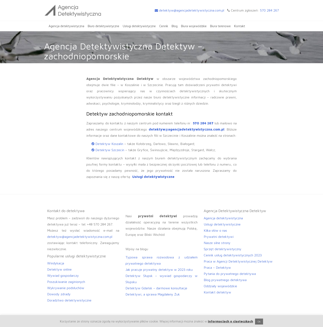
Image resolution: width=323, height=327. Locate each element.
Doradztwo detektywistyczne (69, 300)
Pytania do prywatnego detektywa (230, 274)
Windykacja (55, 263)
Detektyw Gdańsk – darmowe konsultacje (156, 288)
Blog (175, 26)
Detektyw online (59, 269)
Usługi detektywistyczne (139, 26)
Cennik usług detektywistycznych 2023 (233, 255)
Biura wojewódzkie (194, 26)
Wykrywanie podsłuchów (65, 288)
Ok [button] (259, 321)
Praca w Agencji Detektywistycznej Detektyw (238, 261)
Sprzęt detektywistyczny (222, 249)
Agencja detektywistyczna (66, 26)
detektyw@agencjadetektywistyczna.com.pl (189, 10)
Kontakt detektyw (217, 292)
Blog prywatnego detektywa (225, 280)
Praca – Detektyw (217, 267)
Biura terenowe (220, 26)
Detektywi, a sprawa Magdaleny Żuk (152, 294)
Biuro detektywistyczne (103, 26)
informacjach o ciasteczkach (230, 321)
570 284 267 (269, 10)
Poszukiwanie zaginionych (66, 282)
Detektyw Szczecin (109, 150)
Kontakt (239, 26)
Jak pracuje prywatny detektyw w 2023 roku (159, 269)
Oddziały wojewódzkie (220, 286)
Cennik (163, 26)
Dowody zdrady (59, 294)
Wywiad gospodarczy (63, 275)
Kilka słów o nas (215, 230)
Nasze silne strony (217, 243)
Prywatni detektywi (219, 236)
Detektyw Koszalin (109, 144)
